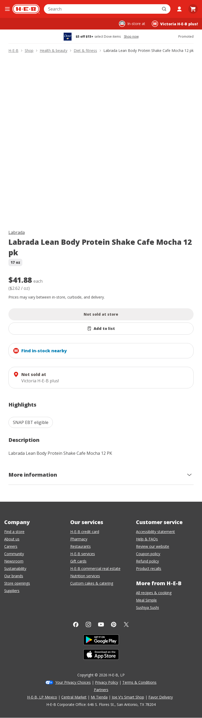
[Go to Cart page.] (193, 9)
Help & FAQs (147, 538)
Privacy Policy (106, 682)
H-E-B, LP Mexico (42, 697)
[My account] (179, 9)
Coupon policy (148, 553)
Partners (101, 689)
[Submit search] (164, 9)
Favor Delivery (160, 697)
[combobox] (101, 9)
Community (14, 553)
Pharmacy (78, 538)
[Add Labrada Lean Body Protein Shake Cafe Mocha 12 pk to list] (101, 329)
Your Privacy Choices (73, 682)
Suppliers (11, 590)
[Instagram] (88, 624)
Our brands (13, 575)
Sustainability (15, 568)
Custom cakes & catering (91, 583)
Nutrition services (85, 575)
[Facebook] (76, 624)
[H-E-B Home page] (26, 9)
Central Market (74, 697)
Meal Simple (146, 600)
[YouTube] (101, 624)
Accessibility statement (155, 531)
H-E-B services (82, 553)
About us (11, 538)
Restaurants (80, 546)
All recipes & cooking (153, 592)
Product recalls (148, 568)
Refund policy (147, 561)
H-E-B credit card (84, 531)
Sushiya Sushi (147, 607)
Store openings (17, 583)
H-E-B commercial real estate (95, 568)
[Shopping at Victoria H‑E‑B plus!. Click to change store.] (175, 24)
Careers (10, 546)
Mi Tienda (99, 697)
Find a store (14, 531)
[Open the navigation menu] (7, 9)
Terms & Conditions (139, 682)
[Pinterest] (113, 624)
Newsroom (13, 561)
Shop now (131, 37)
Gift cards (78, 561)
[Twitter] (126, 624)
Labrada (16, 232)
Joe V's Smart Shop (128, 697)
